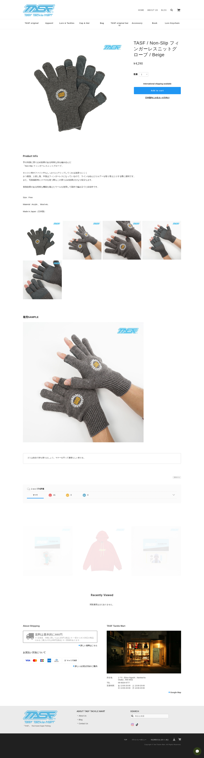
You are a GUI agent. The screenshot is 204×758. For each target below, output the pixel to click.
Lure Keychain (172, 23)
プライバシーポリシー (139, 739)
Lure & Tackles (66, 23)
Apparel (49, 23)
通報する (177, 477)
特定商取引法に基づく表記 (160, 739)
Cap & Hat (84, 23)
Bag (102, 23)
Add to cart (157, 91)
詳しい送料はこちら (88, 645)
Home (141, 10)
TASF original (32, 23)
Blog (164, 10)
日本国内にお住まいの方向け (157, 98)
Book (154, 23)
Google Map (175, 692)
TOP (125, 739)
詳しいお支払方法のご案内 (86, 666)
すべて (35, 495)
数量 (136, 74)
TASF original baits (119, 24)
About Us (152, 10)
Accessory (137, 23)
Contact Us (83, 723)
